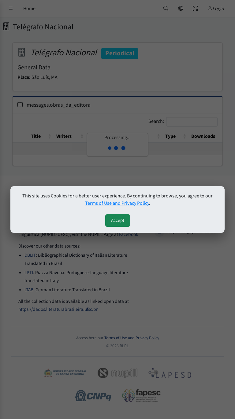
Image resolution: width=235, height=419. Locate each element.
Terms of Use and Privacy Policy (117, 203)
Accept (117, 220)
